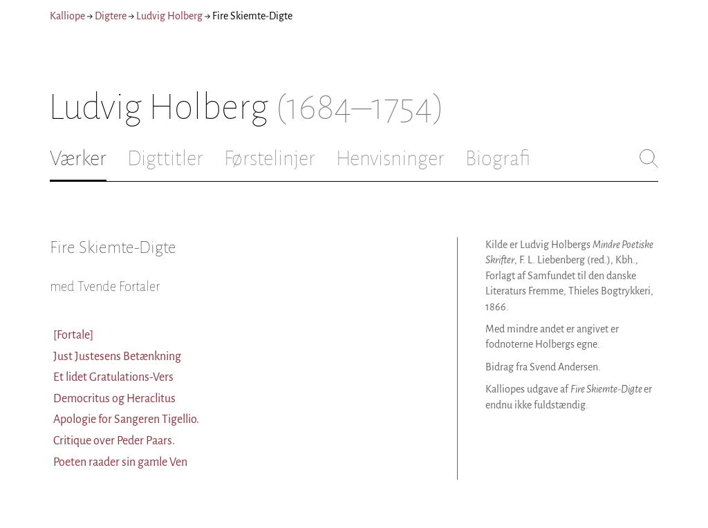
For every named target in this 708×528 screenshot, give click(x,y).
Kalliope (67, 15)
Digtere (111, 15)
